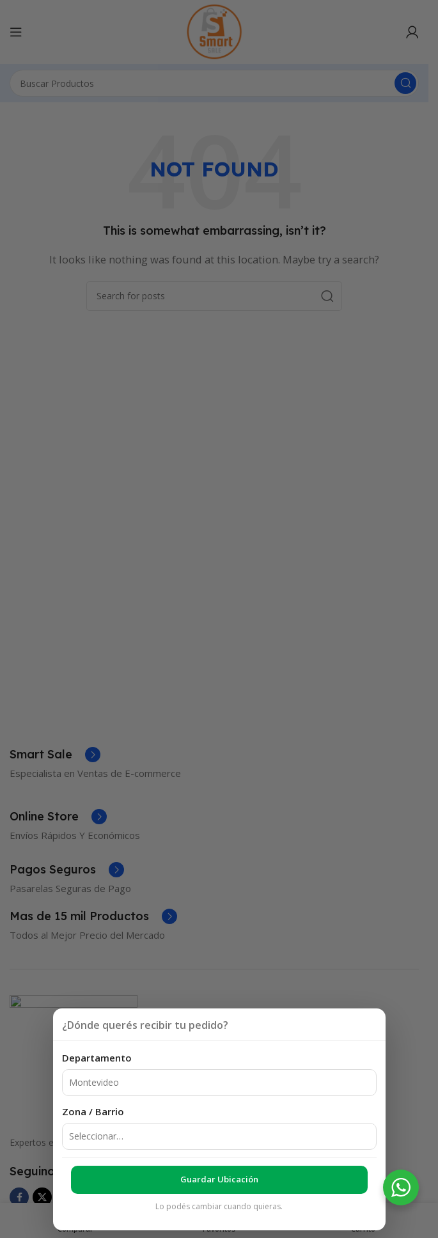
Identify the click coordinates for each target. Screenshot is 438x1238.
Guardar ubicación (219, 1179)
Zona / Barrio (93, 1111)
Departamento (97, 1057)
